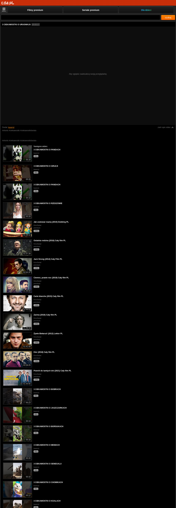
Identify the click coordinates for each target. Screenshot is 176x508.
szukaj (168, 17)
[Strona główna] (8, 3)
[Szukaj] (80, 17)
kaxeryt (11, 127)
